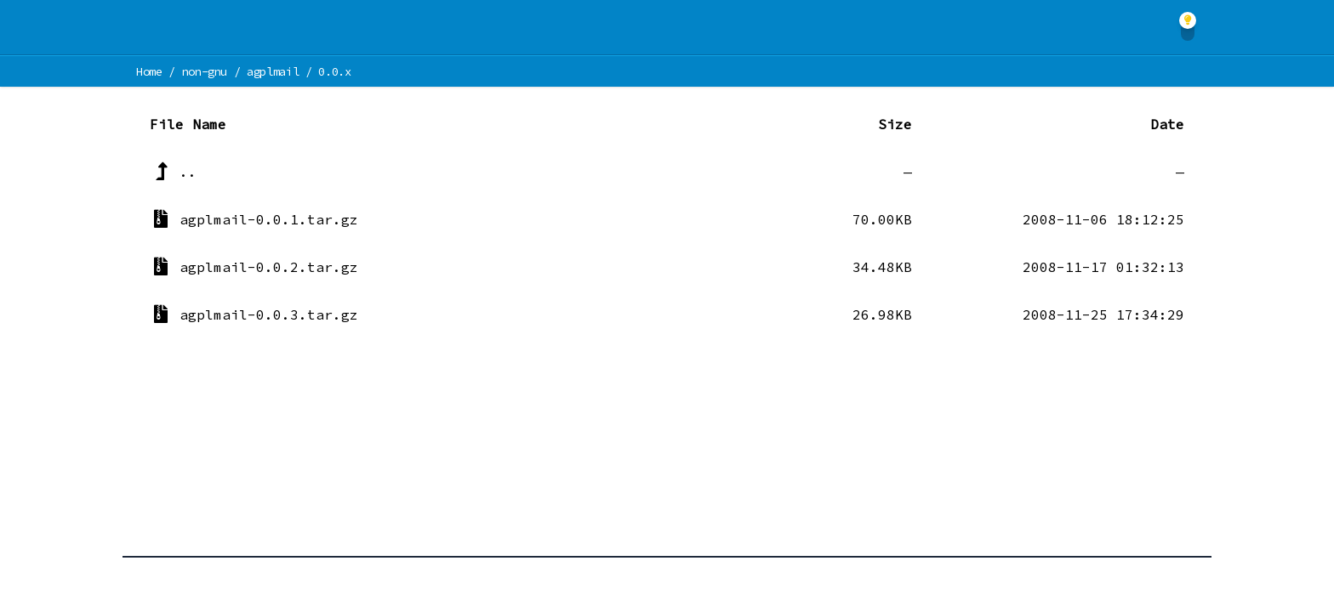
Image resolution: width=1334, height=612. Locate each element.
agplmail (273, 71)
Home (149, 71)
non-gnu (205, 71)
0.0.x (334, 71)
